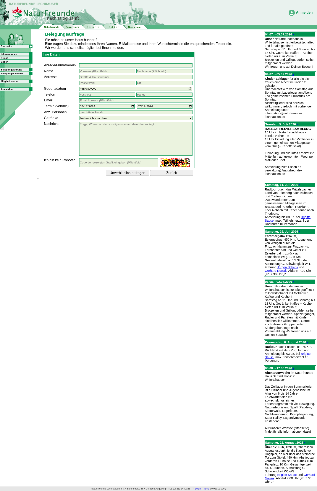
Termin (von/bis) (56, 106)
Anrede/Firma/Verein (60, 65)
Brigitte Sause (287, 475)
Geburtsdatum (55, 88)
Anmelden (304, 12)
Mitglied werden (10, 81)
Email (48, 100)
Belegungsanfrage (11, 69)
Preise (4, 58)
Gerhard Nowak (276, 270)
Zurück (171, 173)
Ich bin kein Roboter (59, 160)
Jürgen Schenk (287, 267)
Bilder (4, 62)
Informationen (9, 54)
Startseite (6, 46)
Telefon (49, 94)
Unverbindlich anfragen (127, 173)
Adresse (50, 77)
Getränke (51, 118)
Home (206, 488)
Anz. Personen (55, 112)
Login (198, 488)
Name (48, 71)
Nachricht (51, 124)
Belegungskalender (12, 73)
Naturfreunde (51, 27)
